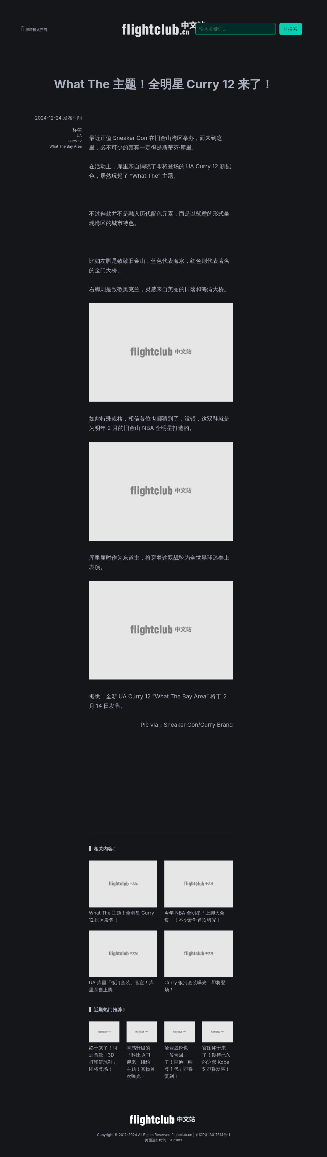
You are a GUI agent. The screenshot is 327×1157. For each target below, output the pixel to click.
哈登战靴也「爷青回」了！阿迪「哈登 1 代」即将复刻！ (178, 1062)
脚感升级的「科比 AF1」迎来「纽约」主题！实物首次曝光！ (141, 1062)
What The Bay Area (65, 146)
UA (79, 135)
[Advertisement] (161, 776)
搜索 (290, 29)
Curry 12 (75, 141)
